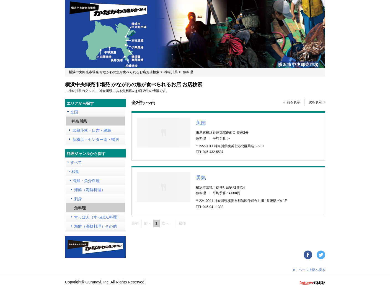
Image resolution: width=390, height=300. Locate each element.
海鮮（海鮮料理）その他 (95, 226)
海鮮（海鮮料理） (89, 190)
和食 (75, 171)
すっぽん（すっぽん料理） (97, 217)
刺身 (78, 199)
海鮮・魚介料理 (86, 180)
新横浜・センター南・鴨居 (96, 139)
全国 (74, 112)
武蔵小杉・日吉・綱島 (92, 130)
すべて (76, 162)
